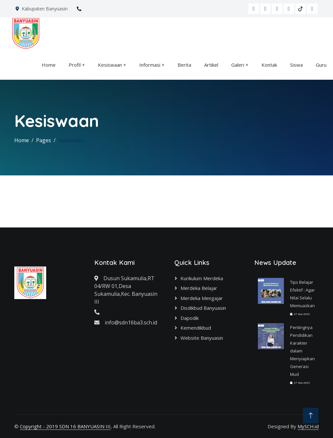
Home (49, 65)
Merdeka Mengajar (201, 298)
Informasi (149, 65)
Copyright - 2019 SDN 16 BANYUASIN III (65, 426)
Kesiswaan (110, 65)
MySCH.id (308, 426)
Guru (321, 65)
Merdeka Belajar (198, 288)
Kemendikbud (195, 327)
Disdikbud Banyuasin (203, 308)
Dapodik (189, 318)
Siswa (296, 65)
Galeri (237, 65)
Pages (43, 140)
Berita (184, 65)
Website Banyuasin (201, 338)
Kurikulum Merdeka (201, 278)
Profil (75, 65)
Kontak (269, 65)
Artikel (211, 65)
